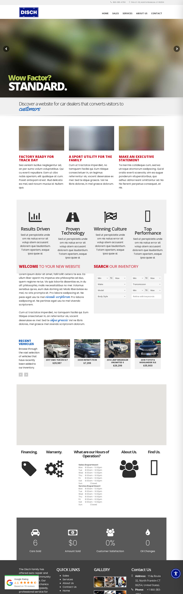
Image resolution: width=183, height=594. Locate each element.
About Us (141, 13)
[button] (91, 412)
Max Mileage (152, 279)
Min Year (98, 279)
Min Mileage (135, 279)
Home (105, 13)
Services (127, 13)
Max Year (116, 279)
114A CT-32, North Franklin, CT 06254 (146, 2)
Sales (66, 575)
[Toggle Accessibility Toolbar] (176, 573)
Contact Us (70, 587)
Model (101, 290)
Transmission (139, 284)
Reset (127, 307)
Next (26, 375)
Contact (156, 13)
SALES (115, 13)
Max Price (152, 291)
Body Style (103, 296)
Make (100, 284)
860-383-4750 (118, 2)
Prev (21, 375)
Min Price (133, 291)
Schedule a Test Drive (149, 104)
